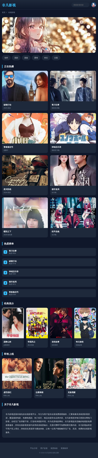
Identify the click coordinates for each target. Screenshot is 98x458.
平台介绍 (33, 448)
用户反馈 (43, 448)
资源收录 (64, 448)
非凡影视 (9, 5)
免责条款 (54, 448)
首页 (3, 12)
